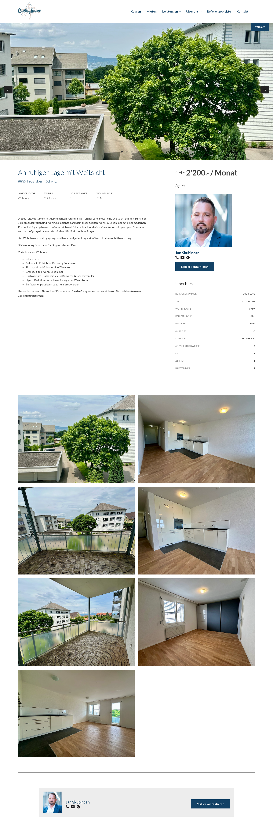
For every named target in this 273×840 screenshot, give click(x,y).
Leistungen (170, 11)
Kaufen (136, 11)
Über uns (192, 11)
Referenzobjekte (219, 11)
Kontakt (242, 11)
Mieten (152, 11)
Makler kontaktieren (195, 266)
